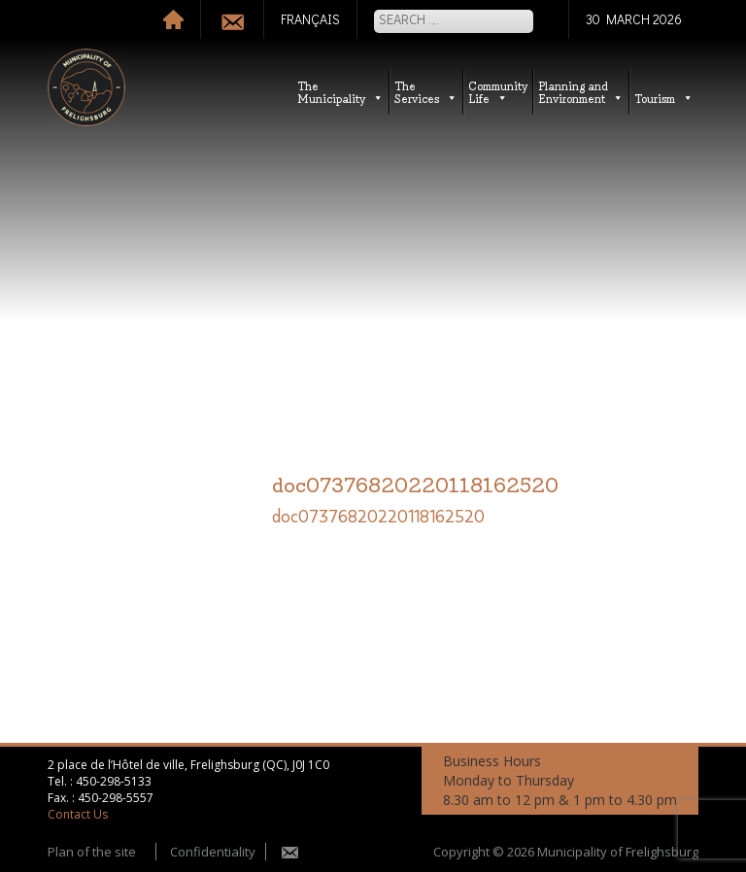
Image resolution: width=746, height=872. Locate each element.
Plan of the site (92, 851)
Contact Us (78, 814)
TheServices (426, 91)
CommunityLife (497, 91)
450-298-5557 (115, 797)
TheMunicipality (340, 91)
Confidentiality (212, 851)
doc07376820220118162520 (378, 517)
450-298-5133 (114, 781)
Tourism (664, 97)
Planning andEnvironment (581, 91)
